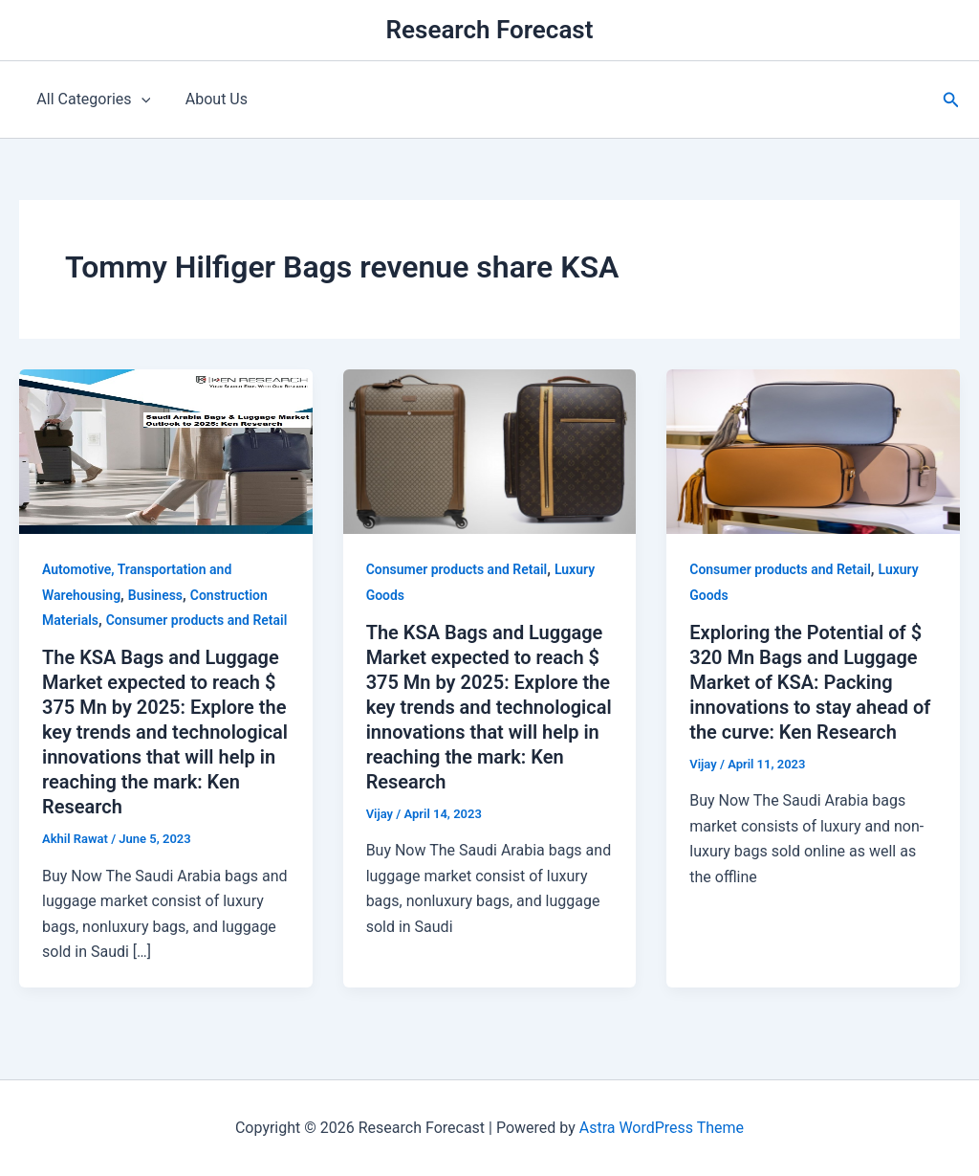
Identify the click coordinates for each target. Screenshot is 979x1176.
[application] (138, 99)
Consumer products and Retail (197, 620)
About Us (210, 99)
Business (155, 595)
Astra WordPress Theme (661, 1128)
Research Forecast (490, 29)
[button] (951, 100)
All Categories (91, 99)
